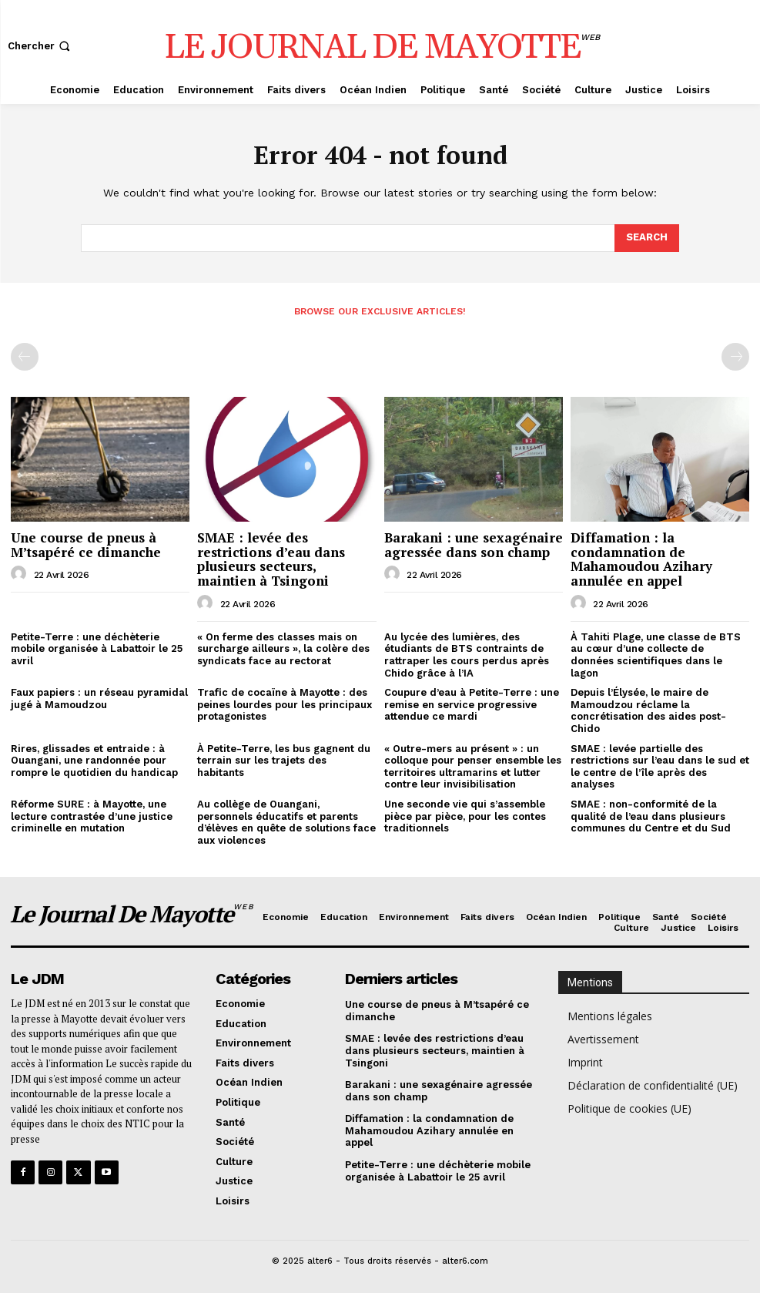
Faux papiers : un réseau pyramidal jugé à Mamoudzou (99, 698)
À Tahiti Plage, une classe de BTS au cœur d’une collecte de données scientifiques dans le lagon (656, 655)
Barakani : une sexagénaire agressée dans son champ (473, 545)
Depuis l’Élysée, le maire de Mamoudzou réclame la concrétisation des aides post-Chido (648, 710)
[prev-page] (25, 357)
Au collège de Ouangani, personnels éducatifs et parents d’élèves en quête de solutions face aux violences (286, 822)
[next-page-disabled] (735, 357)
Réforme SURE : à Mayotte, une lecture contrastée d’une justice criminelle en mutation (91, 816)
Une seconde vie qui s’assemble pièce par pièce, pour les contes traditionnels (465, 816)
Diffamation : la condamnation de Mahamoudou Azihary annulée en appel (641, 559)
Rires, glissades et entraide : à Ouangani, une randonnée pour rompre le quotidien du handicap (94, 760)
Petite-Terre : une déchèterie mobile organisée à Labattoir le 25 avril (96, 649)
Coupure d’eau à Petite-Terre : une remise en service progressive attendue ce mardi (471, 704)
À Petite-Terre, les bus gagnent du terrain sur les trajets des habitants (283, 760)
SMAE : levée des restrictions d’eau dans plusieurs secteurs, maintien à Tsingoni (271, 559)
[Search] (646, 238)
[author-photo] (21, 574)
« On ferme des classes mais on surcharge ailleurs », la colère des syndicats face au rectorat (283, 649)
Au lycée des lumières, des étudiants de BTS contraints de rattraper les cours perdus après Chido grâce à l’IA (466, 655)
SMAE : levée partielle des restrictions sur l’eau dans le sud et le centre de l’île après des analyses (660, 767)
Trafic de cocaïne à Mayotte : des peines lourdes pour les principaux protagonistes (284, 704)
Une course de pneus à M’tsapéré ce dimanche (86, 545)
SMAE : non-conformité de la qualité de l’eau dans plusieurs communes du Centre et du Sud (651, 816)
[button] (40, 46)
